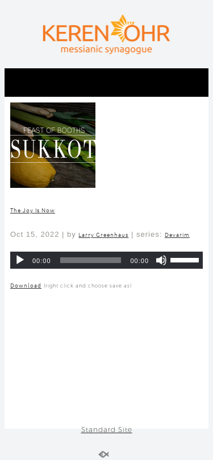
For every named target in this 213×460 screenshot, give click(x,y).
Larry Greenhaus (103, 234)
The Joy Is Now (32, 210)
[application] (106, 260)
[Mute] (161, 260)
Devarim (177, 234)
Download (25, 285)
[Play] (20, 260)
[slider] (91, 260)
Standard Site (106, 429)
